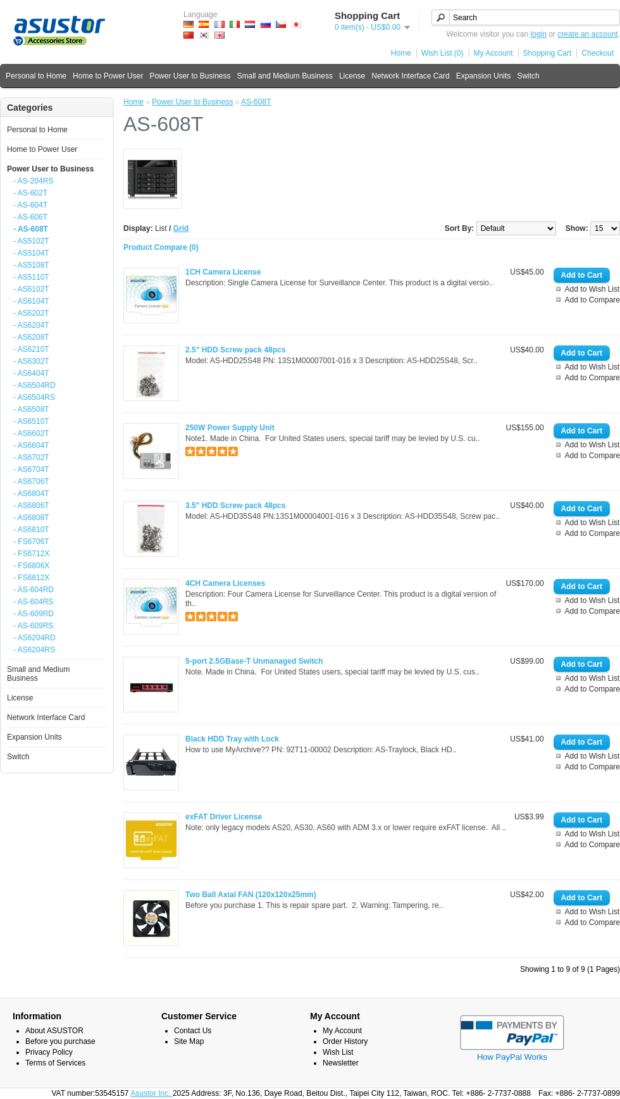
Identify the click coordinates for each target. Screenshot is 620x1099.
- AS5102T (31, 241)
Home (401, 53)
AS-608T (256, 101)
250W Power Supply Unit (230, 427)
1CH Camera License (223, 272)
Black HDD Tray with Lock (232, 739)
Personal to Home (36, 75)
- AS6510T (31, 421)
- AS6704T (31, 469)
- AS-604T (30, 205)
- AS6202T (31, 313)
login (539, 34)
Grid (181, 228)
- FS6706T (31, 541)
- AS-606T (30, 217)
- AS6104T (31, 301)
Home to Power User (108, 75)
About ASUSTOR (54, 1030)
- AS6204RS (34, 649)
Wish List (338, 1052)
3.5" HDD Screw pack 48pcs (235, 505)
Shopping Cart (547, 53)
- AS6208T (31, 337)
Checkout (597, 53)
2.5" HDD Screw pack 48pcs (235, 349)
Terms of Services (55, 1063)
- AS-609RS (33, 625)
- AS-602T (30, 193)
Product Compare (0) (161, 247)
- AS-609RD (33, 613)
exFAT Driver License (223, 816)
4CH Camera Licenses (225, 583)
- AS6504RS (34, 397)
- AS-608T (30, 229)
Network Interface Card (410, 75)
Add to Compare (592, 299)
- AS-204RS (33, 181)
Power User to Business (189, 75)
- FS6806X (31, 565)
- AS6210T (31, 349)
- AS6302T (31, 361)
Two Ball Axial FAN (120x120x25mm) (250, 894)
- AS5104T (31, 253)
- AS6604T (31, 445)
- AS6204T (31, 325)
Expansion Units (483, 75)
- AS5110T (31, 277)
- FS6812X (31, 577)
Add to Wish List (592, 289)
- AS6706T (31, 481)
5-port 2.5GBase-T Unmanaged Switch (254, 661)
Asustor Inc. (151, 1093)
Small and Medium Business (284, 75)
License (352, 75)
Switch (528, 75)
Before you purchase (60, 1041)
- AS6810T (31, 529)
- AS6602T (31, 433)
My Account (493, 53)
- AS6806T (31, 505)
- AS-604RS (33, 601)
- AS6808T (31, 517)
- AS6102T (31, 289)
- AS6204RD (34, 637)
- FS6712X (31, 553)
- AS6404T (31, 373)
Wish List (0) (442, 53)
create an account (587, 34)
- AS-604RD (33, 589)
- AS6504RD (34, 385)
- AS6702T (31, 457)
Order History (345, 1041)
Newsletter (341, 1063)
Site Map (189, 1041)
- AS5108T (31, 265)
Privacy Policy (49, 1052)
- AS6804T (31, 493)
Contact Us (192, 1030)
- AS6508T (31, 409)
